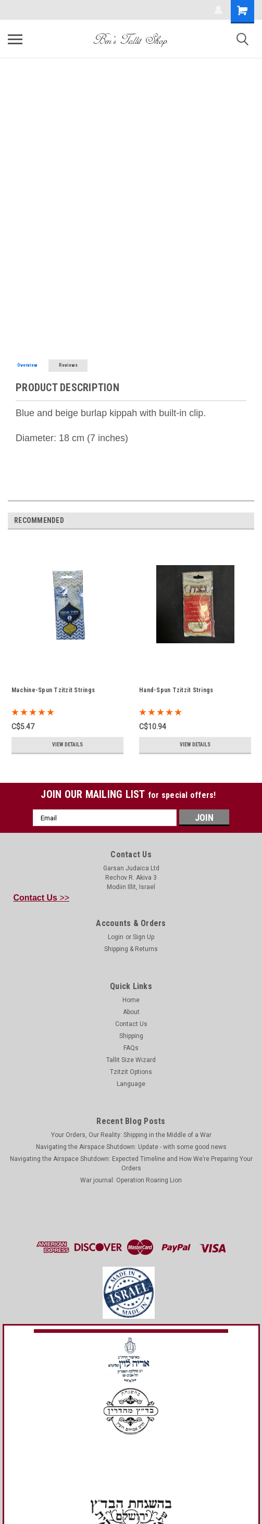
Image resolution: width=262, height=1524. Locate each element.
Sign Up (143, 937)
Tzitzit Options (131, 1072)
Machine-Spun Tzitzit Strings (53, 690)
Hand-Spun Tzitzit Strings (176, 690)
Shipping (131, 1036)
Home (131, 1000)
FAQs (131, 1048)
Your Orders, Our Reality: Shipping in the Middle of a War (131, 1135)
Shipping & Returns (131, 949)
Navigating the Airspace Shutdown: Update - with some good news (131, 1147)
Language (131, 1084)
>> (42, 897)
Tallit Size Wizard (131, 1060)
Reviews (68, 365)
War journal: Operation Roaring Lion (131, 1180)
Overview (27, 365)
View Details (67, 744)
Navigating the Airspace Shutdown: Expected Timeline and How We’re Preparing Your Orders (131, 1163)
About (131, 1012)
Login (115, 937)
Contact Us (131, 1024)
